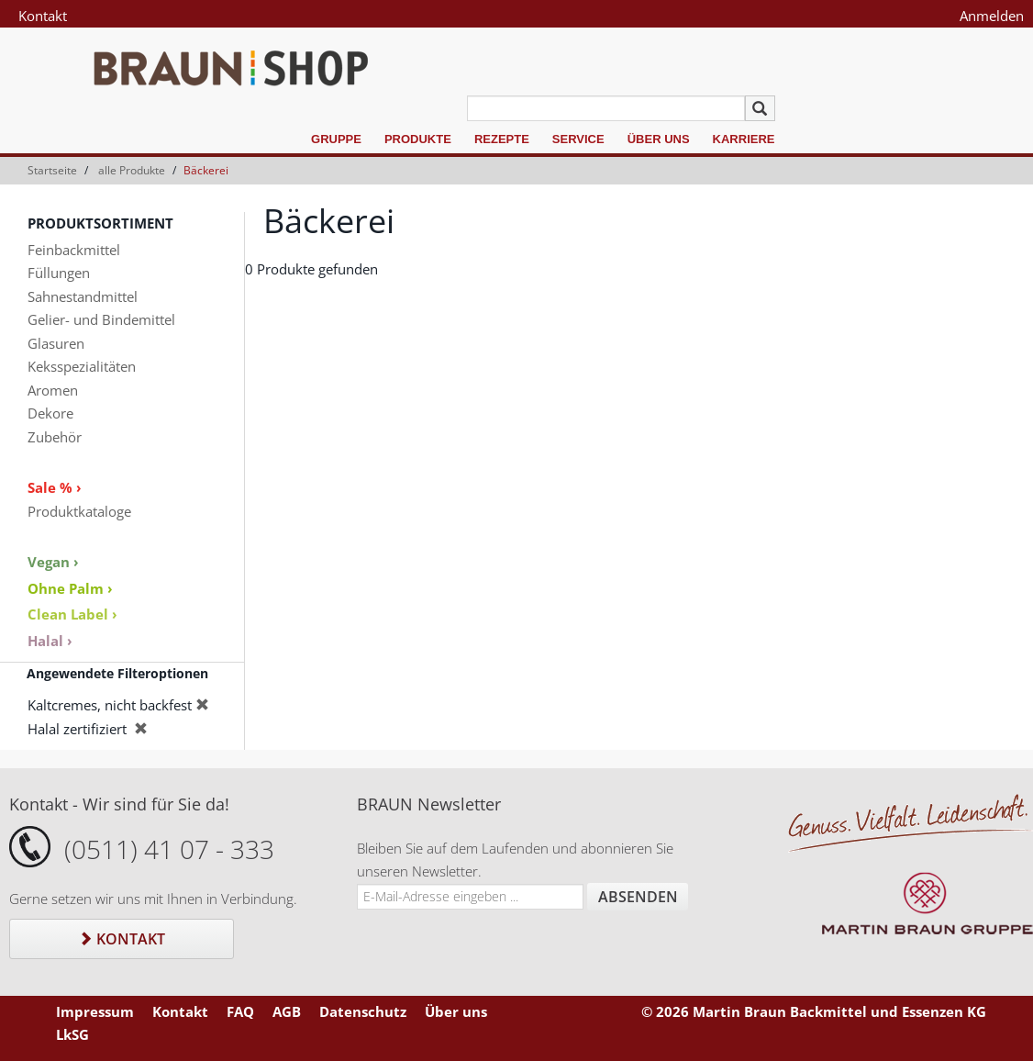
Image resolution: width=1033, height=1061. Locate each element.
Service (578, 139)
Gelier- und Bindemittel (101, 319)
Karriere (744, 139)
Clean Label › (72, 614)
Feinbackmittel (74, 249)
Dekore (50, 413)
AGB (286, 1011)
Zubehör (55, 437)
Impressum (95, 1011)
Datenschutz (362, 1011)
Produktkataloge (79, 511)
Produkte (417, 139)
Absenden (638, 897)
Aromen (53, 390)
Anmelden (992, 15)
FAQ (240, 1011)
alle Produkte (131, 170)
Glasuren (56, 343)
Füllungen (59, 272)
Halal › (50, 640)
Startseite (52, 170)
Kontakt (42, 15)
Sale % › (55, 487)
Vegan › (53, 562)
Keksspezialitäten (82, 366)
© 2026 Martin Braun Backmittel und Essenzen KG (813, 1011)
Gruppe (336, 139)
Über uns (659, 139)
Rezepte (501, 139)
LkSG (72, 1034)
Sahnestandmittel (83, 296)
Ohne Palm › (70, 588)
